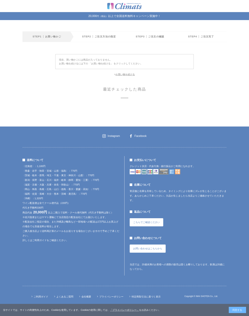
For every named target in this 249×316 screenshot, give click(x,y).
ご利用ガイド (41, 296)
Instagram (114, 135)
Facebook (140, 135)
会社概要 (86, 296)
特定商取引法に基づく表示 (146, 296)
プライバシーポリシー (111, 296)
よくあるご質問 (64, 296)
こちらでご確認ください (146, 222)
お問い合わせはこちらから (147, 248)
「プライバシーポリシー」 (124, 310)
